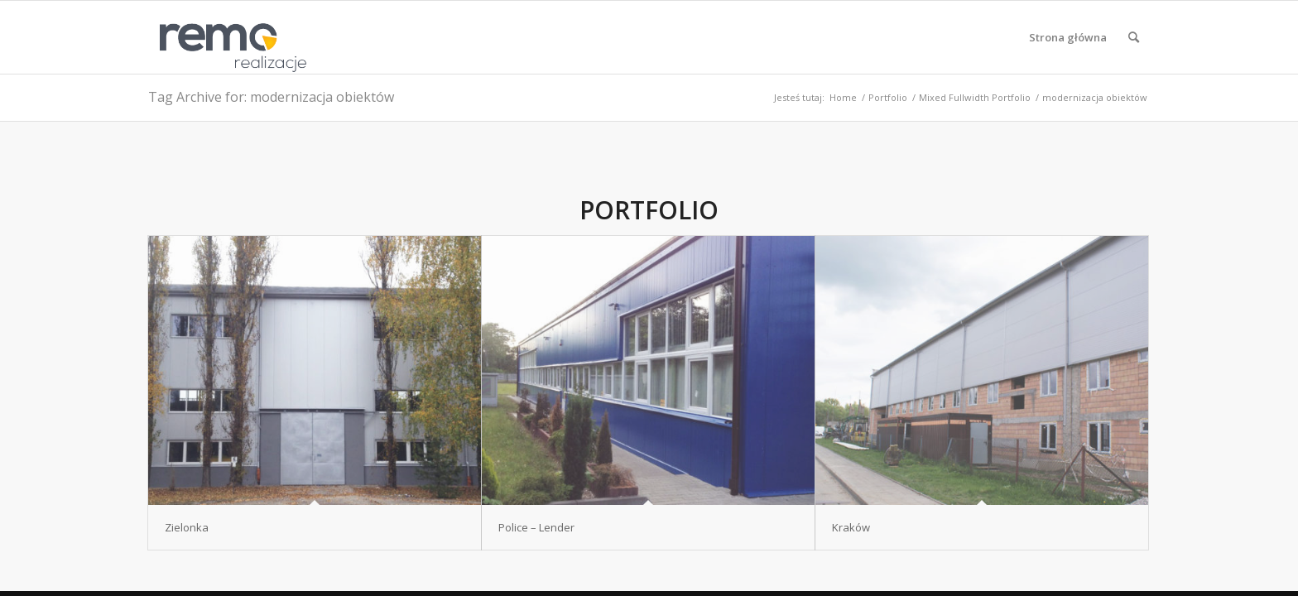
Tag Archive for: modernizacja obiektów (271, 97)
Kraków (851, 527)
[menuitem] (1068, 37)
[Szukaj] (1134, 37)
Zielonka (187, 527)
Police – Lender (536, 527)
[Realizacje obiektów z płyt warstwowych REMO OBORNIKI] (227, 37)
